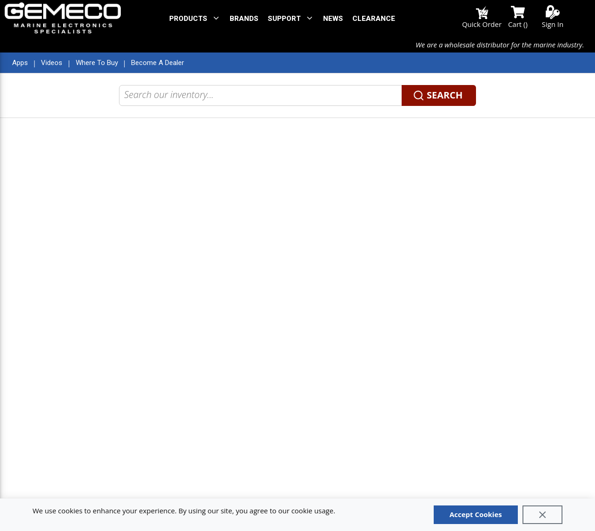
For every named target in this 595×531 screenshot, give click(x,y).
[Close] (542, 514)
